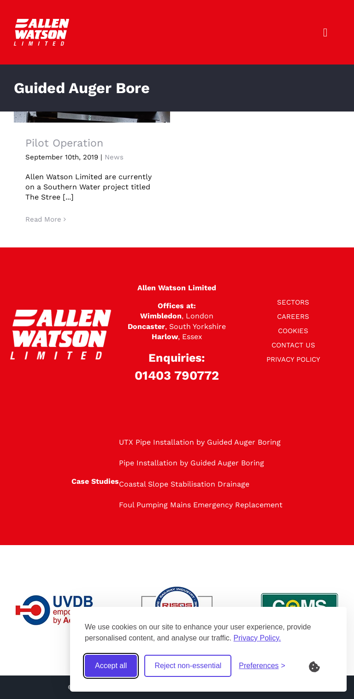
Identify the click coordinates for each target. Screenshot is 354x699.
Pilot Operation (64, 143)
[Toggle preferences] (262, 666)
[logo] (41, 22)
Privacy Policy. (257, 638)
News (114, 157)
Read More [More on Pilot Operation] (43, 219)
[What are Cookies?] (320, 665)
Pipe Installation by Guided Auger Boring (191, 462)
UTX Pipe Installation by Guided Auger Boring (200, 442)
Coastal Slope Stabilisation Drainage (184, 484)
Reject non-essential (187, 666)
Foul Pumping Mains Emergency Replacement (201, 504)
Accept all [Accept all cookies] (111, 666)
